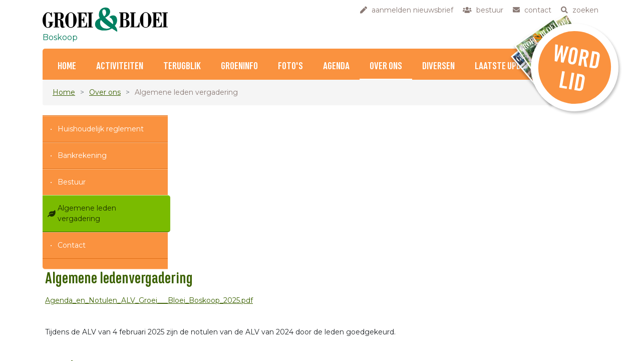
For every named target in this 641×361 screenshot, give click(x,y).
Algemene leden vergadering (87, 213)
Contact (72, 245)
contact (246, 334)
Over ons (386, 66)
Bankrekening (82, 155)
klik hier (511, 341)
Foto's (290, 66)
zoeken (246, 344)
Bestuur (72, 182)
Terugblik (182, 66)
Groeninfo (239, 66)
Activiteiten (119, 66)
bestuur (246, 323)
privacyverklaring (262, 355)
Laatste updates (506, 66)
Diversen (438, 66)
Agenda (336, 66)
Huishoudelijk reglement (101, 128)
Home (67, 66)
